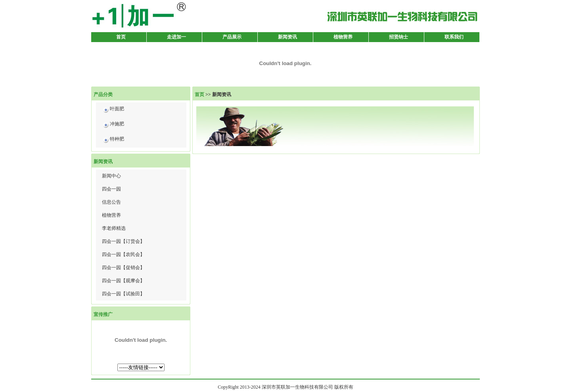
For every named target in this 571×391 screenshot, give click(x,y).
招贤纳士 (398, 37)
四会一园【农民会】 (123, 254)
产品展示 (231, 37)
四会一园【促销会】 (123, 267)
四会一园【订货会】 (123, 241)
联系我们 (454, 37)
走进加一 (176, 37)
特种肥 (113, 140)
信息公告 (111, 202)
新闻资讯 (287, 37)
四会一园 (111, 189)
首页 (121, 37)
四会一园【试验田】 (123, 294)
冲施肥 (113, 125)
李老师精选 (114, 228)
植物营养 (343, 37)
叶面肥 (113, 110)
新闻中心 (111, 176)
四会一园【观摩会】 (123, 280)
